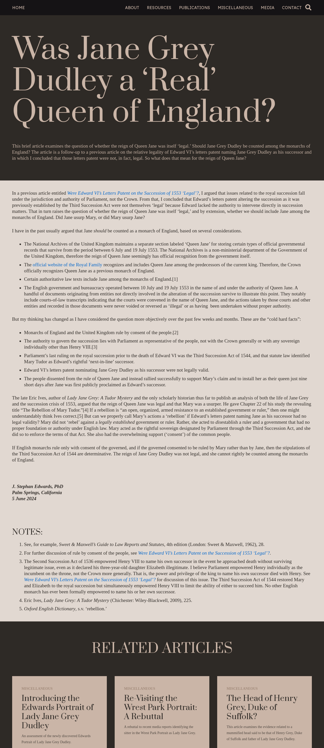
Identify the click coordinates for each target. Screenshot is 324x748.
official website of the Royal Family (67, 264)
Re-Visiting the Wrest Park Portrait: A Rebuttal (160, 707)
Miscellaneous (37, 689)
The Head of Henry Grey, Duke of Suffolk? (262, 707)
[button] (308, 7)
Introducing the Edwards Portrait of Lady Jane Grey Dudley (57, 712)
